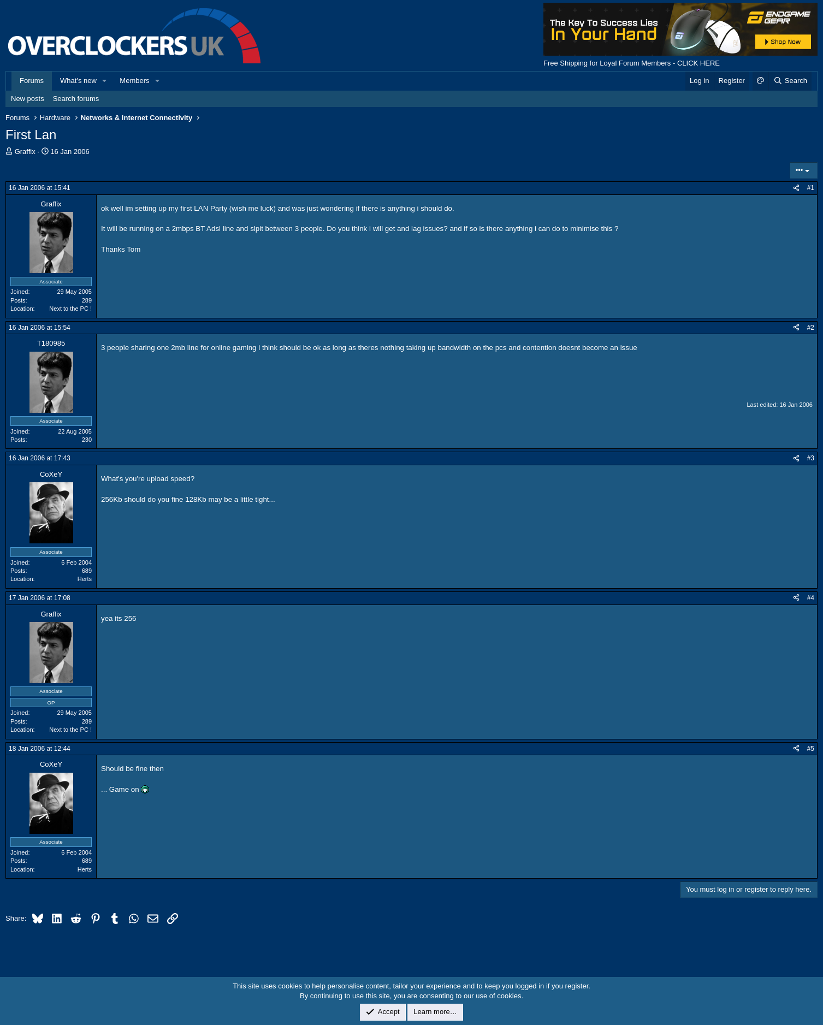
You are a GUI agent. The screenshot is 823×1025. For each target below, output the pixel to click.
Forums (32, 80)
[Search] (790, 81)
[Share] (796, 188)
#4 (810, 598)
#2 (810, 327)
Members (134, 80)
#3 (810, 458)
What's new (78, 80)
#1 (810, 188)
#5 (810, 749)
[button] (105, 81)
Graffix (25, 151)
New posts (27, 98)
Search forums (76, 98)
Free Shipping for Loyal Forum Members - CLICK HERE (631, 63)
